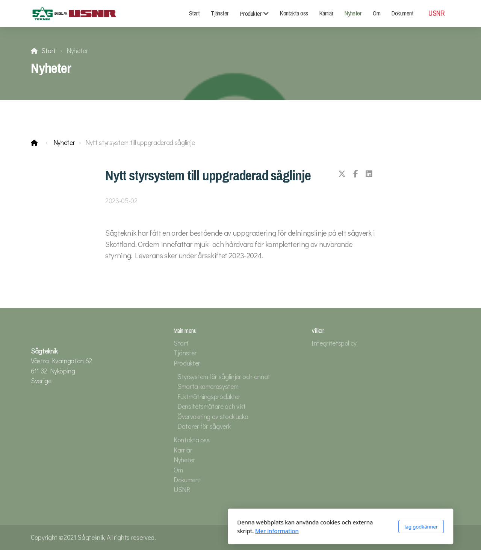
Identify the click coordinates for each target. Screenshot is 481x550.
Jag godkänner (321, 526)
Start (48, 50)
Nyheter (64, 142)
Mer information (177, 531)
